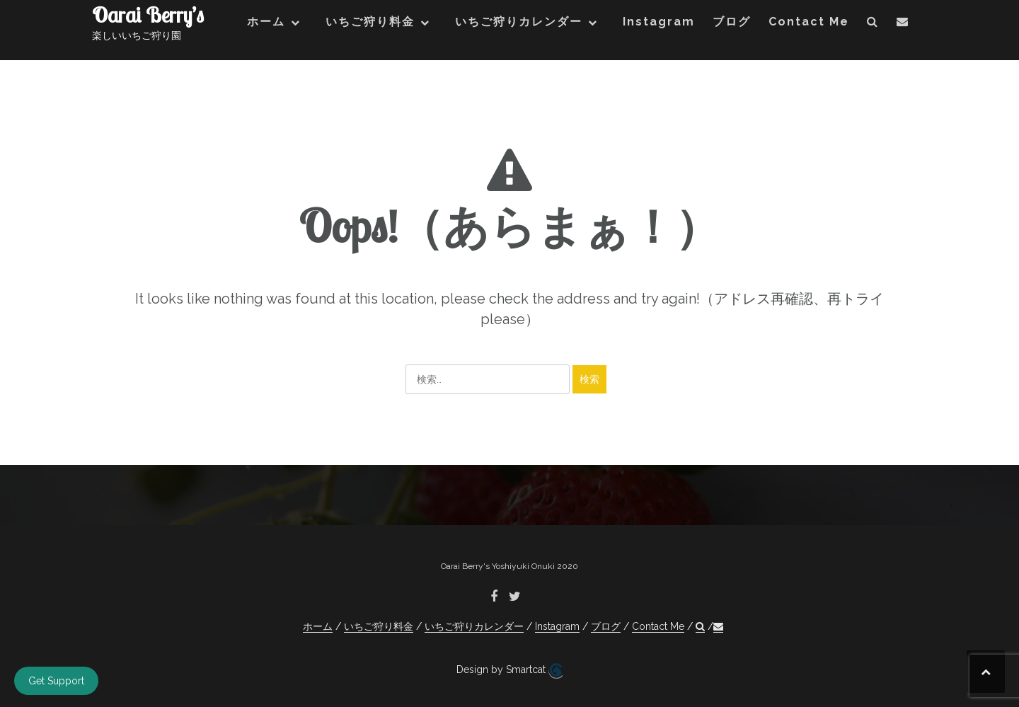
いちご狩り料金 (370, 21)
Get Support (56, 680)
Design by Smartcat (509, 671)
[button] (873, 24)
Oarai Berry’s (148, 14)
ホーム (266, 21)
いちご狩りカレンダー (518, 21)
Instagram (659, 21)
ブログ (732, 21)
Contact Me (808, 21)
